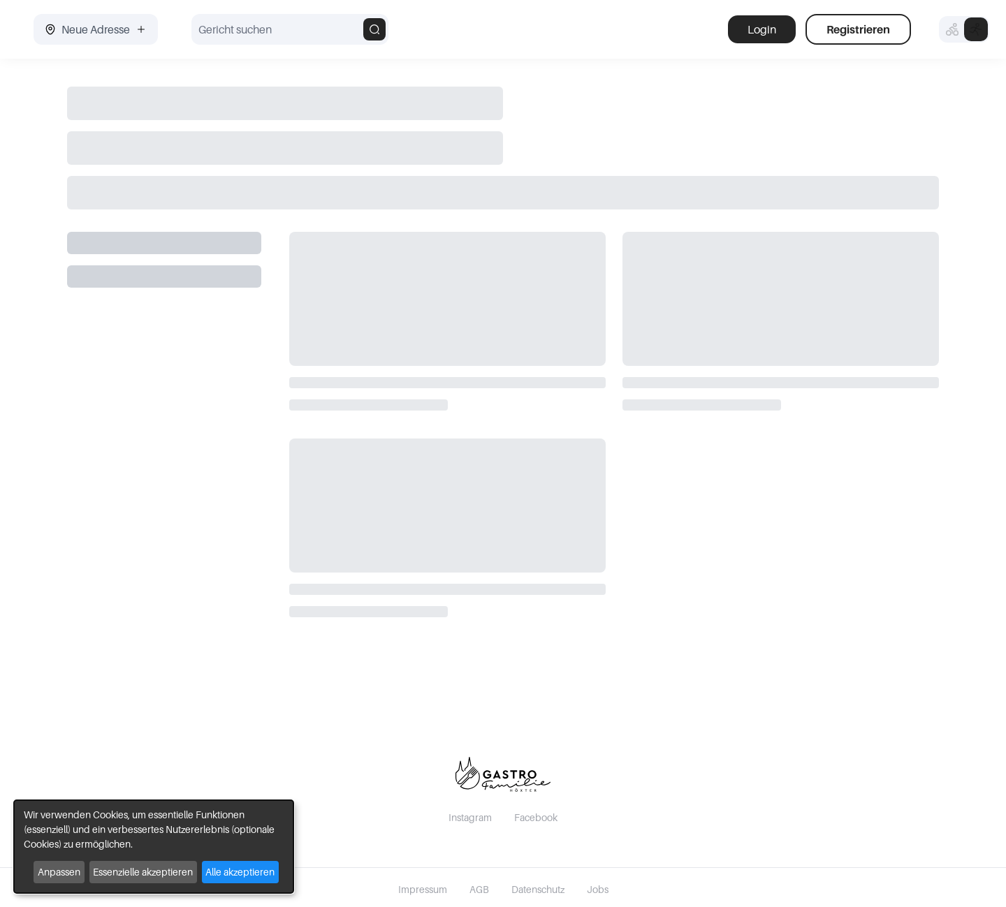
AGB (479, 889)
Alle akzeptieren (240, 872)
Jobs (597, 889)
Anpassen (59, 872)
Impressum (422, 889)
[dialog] (153, 846)
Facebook (535, 817)
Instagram (470, 817)
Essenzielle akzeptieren (143, 872)
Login (762, 29)
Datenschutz (537, 889)
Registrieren (858, 29)
